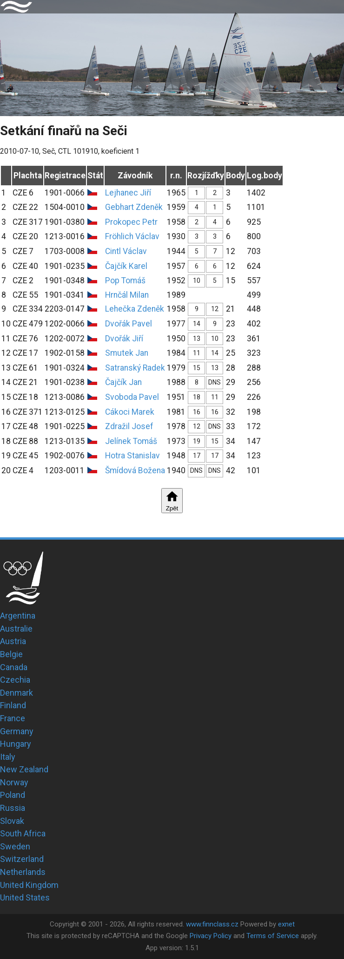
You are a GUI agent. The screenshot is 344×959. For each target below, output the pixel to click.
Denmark (16, 693)
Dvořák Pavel (128, 323)
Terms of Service (272, 936)
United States (25, 897)
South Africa (23, 833)
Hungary (15, 744)
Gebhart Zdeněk (134, 207)
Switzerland (22, 859)
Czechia (15, 680)
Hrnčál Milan (127, 295)
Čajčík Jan (123, 382)
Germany (16, 731)
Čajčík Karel (126, 266)
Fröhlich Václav (132, 236)
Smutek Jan (126, 353)
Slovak (12, 821)
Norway (14, 782)
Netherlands (23, 872)
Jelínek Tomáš (131, 441)
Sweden (15, 846)
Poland (12, 795)
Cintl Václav (126, 251)
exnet (286, 924)
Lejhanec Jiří (128, 192)
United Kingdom (29, 885)
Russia (12, 808)
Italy (7, 757)
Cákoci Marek (129, 412)
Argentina (17, 615)
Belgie (11, 654)
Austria (13, 641)
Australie (16, 628)
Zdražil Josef (129, 426)
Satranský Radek (135, 367)
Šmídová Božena (135, 470)
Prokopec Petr (131, 222)
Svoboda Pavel (132, 397)
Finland (13, 705)
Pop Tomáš (125, 280)
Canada (13, 667)
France (12, 718)
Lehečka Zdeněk (134, 308)
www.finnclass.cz (212, 924)
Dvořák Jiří (124, 338)
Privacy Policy (211, 936)
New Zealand (24, 769)
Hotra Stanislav (132, 455)
